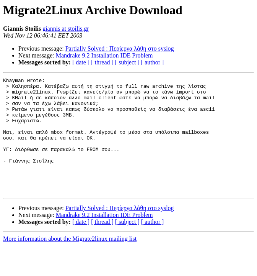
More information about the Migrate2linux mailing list (70, 261)
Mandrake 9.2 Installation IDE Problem (104, 55)
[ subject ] (127, 62)
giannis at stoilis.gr (65, 28)
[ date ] (80, 62)
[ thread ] (102, 62)
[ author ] (152, 62)
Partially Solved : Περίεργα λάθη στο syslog (119, 48)
